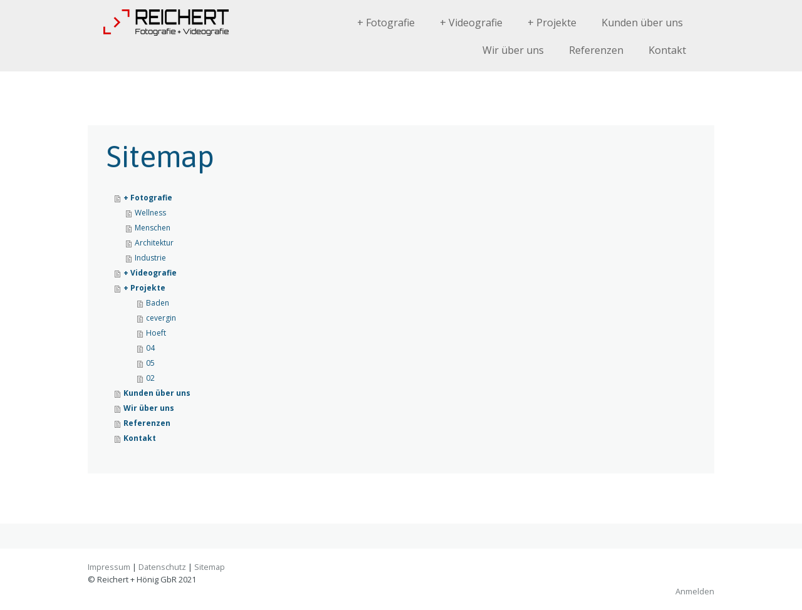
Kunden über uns (642, 22)
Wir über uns (513, 50)
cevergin (161, 318)
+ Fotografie (386, 22)
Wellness (150, 212)
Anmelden (694, 591)
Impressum (109, 566)
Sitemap (209, 566)
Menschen (152, 227)
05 (150, 363)
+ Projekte (552, 22)
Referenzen (596, 50)
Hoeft (156, 333)
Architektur (154, 242)
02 (150, 378)
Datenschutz (162, 566)
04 (150, 348)
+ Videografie (471, 22)
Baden (157, 302)
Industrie (150, 257)
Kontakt (667, 50)
